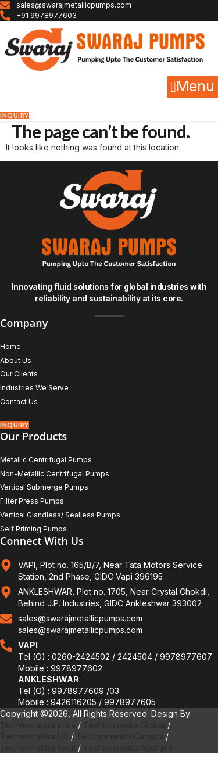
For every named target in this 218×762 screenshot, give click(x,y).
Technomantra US (34, 736)
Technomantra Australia (128, 748)
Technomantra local (38, 748)
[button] (192, 87)
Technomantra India (38, 725)
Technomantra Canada (119, 736)
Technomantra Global (124, 725)
